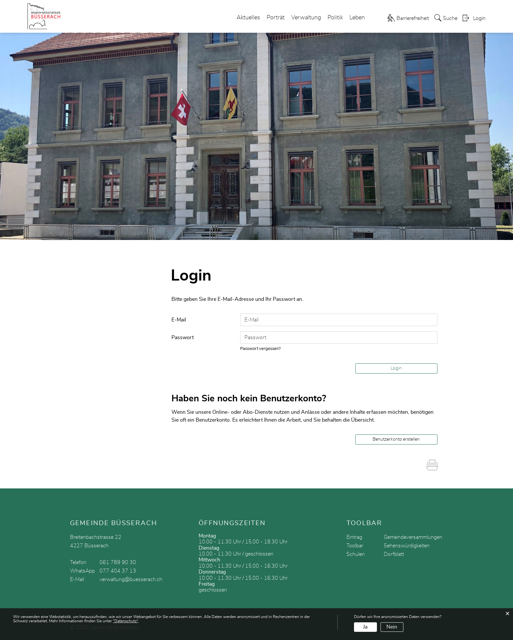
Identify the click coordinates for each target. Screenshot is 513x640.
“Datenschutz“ (125, 621)
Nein (391, 627)
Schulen (355, 554)
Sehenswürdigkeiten (407, 545)
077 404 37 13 (117, 571)
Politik (335, 18)
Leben (357, 18)
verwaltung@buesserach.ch (130, 579)
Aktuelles (248, 18)
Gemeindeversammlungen (413, 537)
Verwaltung (306, 18)
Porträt (276, 18)
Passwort (182, 337)
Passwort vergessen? (260, 349)
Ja (365, 627)
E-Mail (178, 319)
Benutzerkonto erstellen (396, 439)
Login (479, 18)
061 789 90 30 (117, 562)
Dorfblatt (394, 554)
